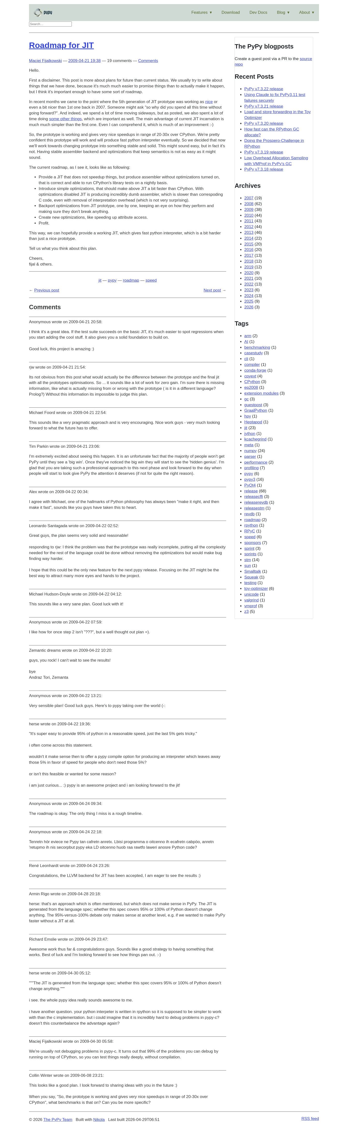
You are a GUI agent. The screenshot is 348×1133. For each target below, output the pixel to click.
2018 (249, 261)
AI (246, 341)
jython (249, 433)
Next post (212, 290)
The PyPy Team (57, 1119)
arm (247, 336)
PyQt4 (250, 485)
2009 (249, 209)
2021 (249, 278)
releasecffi (253, 496)
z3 (246, 611)
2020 (249, 273)
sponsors (252, 542)
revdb (249, 514)
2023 (249, 290)
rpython (251, 525)
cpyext (250, 376)
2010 (249, 215)
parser (250, 456)
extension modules (261, 393)
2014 (249, 238)
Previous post (46, 290)
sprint (249, 548)
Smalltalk (252, 571)
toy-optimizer (256, 588)
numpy (250, 450)
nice (209, 101)
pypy (112, 280)
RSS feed (310, 1118)
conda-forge (255, 370)
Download (231, 12)
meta (249, 445)
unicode (251, 594)
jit (99, 280)
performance (255, 462)
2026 (249, 307)
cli (246, 359)
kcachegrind (255, 439)
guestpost (253, 405)
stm (247, 560)
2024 (249, 296)
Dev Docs (258, 12)
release (251, 491)
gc (246, 399)
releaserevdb (256, 502)
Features (199, 12)
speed (151, 280)
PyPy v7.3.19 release (263, 152)
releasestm (254, 508)
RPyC (249, 531)
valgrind (251, 600)
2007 (249, 198)
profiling (251, 468)
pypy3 (249, 479)
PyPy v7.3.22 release (263, 89)
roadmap (131, 280)
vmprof (250, 606)
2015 (249, 244)
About (304, 12)
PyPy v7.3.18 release (263, 169)
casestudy (253, 353)
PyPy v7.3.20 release (263, 123)
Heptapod (253, 422)
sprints (250, 554)
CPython (252, 381)
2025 (249, 301)
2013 (249, 232)
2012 (249, 226)
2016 (249, 249)
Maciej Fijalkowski (45, 60)
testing (250, 582)
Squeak (251, 577)
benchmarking (257, 347)
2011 (249, 221)
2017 (249, 255)
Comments (148, 60)
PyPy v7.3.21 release (263, 106)
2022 (249, 284)
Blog (281, 12)
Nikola (99, 1119)
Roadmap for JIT (61, 45)
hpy (247, 416)
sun (247, 565)
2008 (249, 204)
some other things (65, 119)
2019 (249, 267)
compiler (252, 364)
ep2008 (251, 387)
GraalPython (255, 410)
